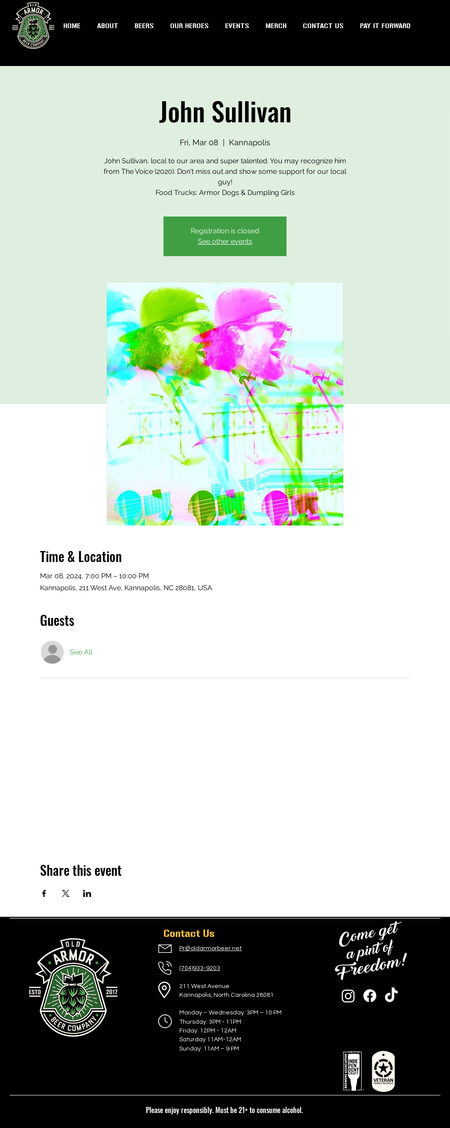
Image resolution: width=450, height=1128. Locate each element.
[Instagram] (348, 995)
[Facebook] (369, 995)
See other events (225, 241)
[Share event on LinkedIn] (87, 893)
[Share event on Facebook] (44, 893)
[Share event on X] (66, 893)
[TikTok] (391, 995)
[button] (237, 26)
